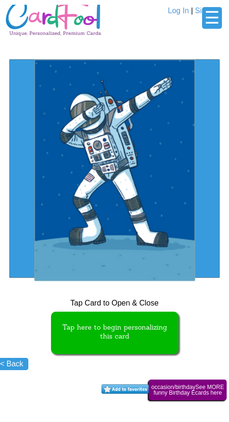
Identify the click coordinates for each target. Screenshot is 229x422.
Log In (178, 11)
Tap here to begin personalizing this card (114, 332)
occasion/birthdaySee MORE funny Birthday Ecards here (187, 390)
